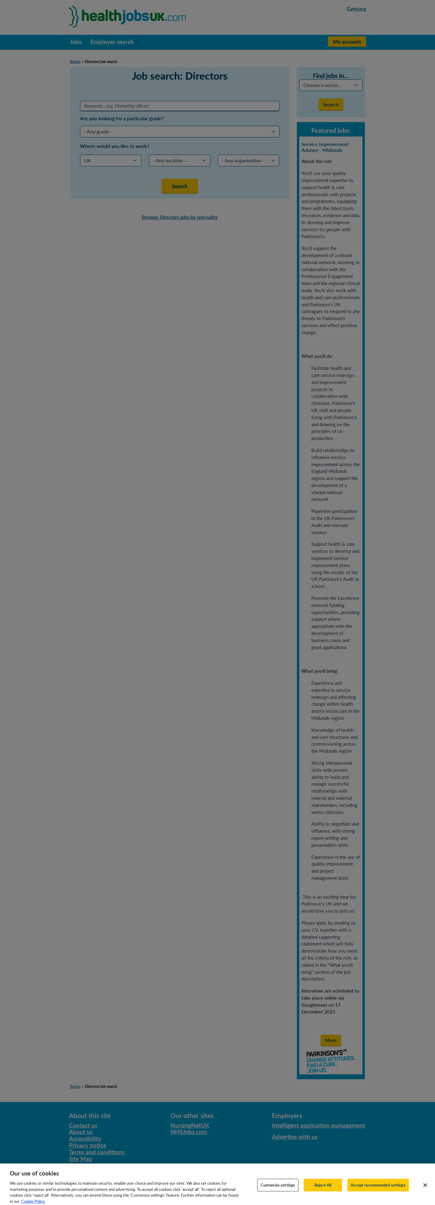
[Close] (425, 1187)
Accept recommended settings (378, 1187)
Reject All (322, 1187)
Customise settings (278, 1187)
